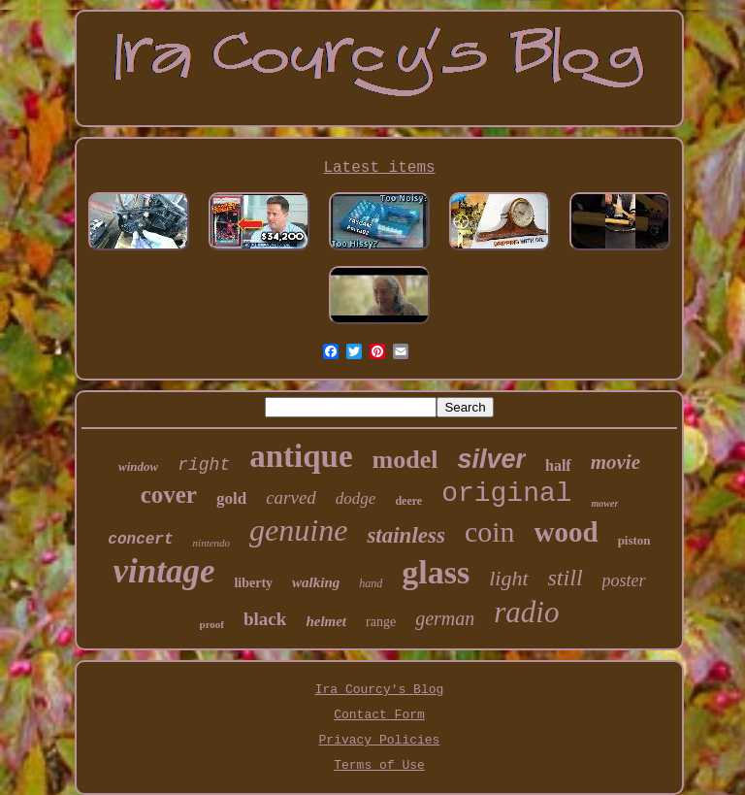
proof (212, 624)
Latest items (379, 168)
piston (634, 540)
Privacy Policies (379, 740)
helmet (326, 621)
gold (231, 498)
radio (526, 612)
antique (300, 456)
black (264, 619)
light (508, 578)
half (558, 465)
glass (436, 572)
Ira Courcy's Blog (379, 689)
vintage (163, 571)
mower (605, 503)
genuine (298, 530)
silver (491, 459)
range (381, 621)
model (405, 460)
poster (624, 580)
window (138, 466)
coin (490, 531)
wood (566, 531)
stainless (406, 535)
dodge (356, 498)
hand (370, 583)
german (444, 618)
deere (408, 501)
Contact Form (379, 715)
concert (140, 539)
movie (615, 462)
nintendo (212, 542)
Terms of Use (379, 765)
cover (169, 494)
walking (316, 582)
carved (291, 497)
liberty (253, 583)
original (506, 494)
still (565, 577)
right (204, 465)
